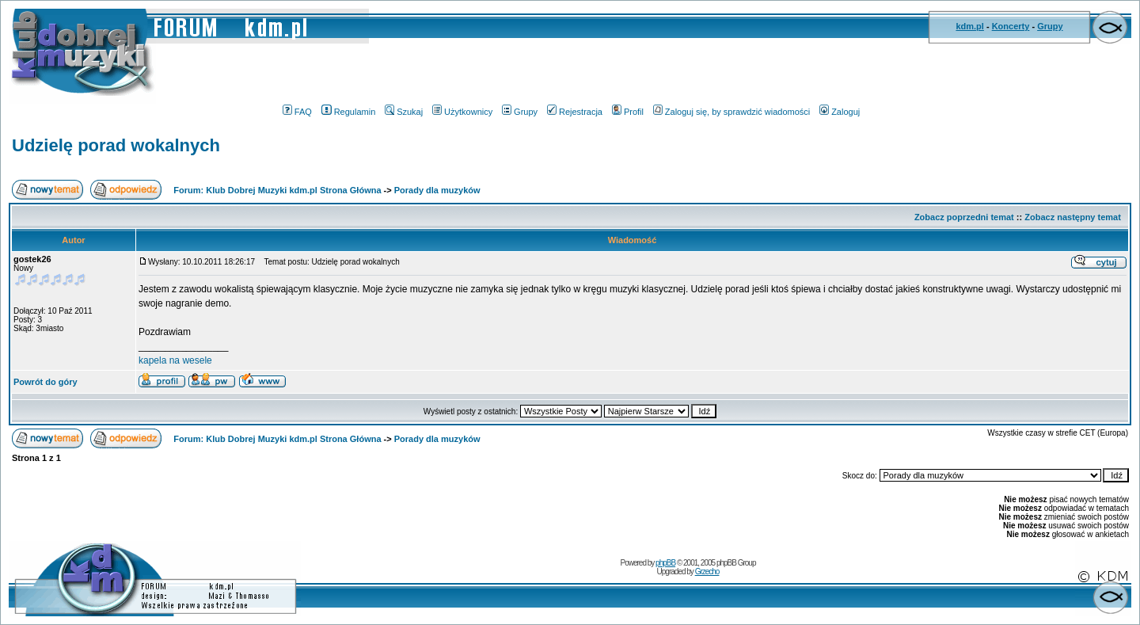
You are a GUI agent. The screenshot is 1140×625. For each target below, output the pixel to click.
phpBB (665, 562)
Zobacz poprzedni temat (964, 217)
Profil (628, 111)
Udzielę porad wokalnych (116, 145)
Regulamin (348, 111)
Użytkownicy (462, 111)
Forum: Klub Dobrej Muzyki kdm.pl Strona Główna (277, 190)
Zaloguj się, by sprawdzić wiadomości (731, 111)
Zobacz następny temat (1072, 217)
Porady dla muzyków (437, 190)
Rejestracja (574, 111)
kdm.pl (969, 26)
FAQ (297, 111)
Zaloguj (839, 111)
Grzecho (707, 571)
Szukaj (404, 111)
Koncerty (1011, 26)
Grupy (1049, 26)
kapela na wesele (175, 360)
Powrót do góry (45, 382)
